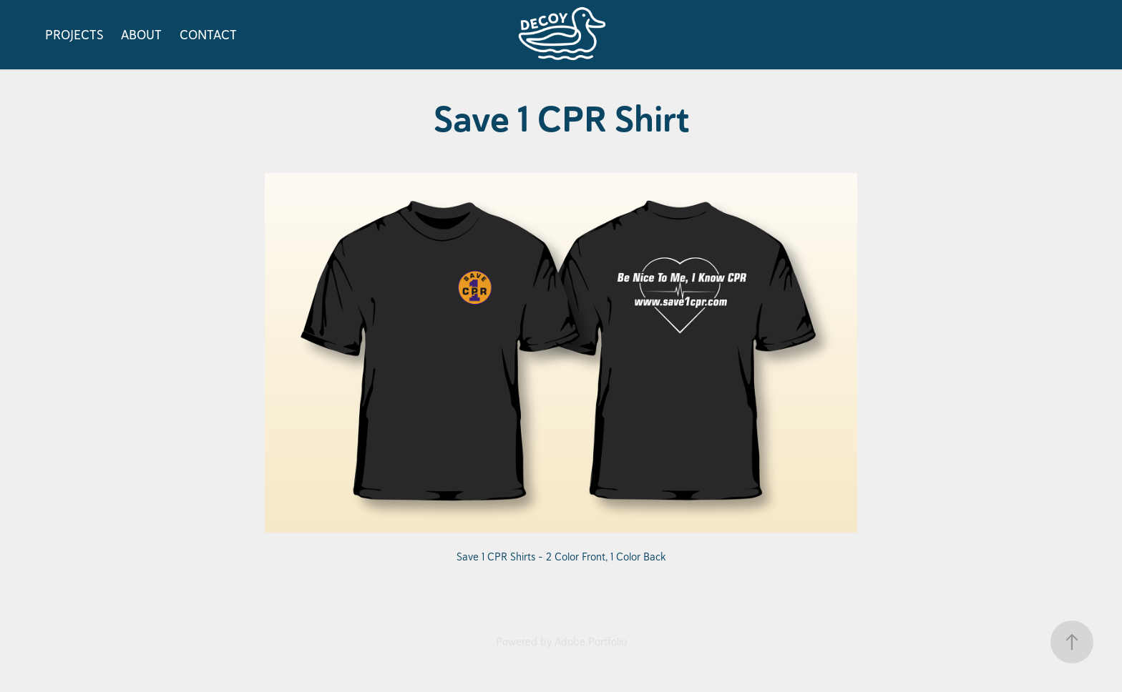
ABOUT (141, 34)
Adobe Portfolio (591, 641)
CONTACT (208, 34)
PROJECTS (74, 34)
